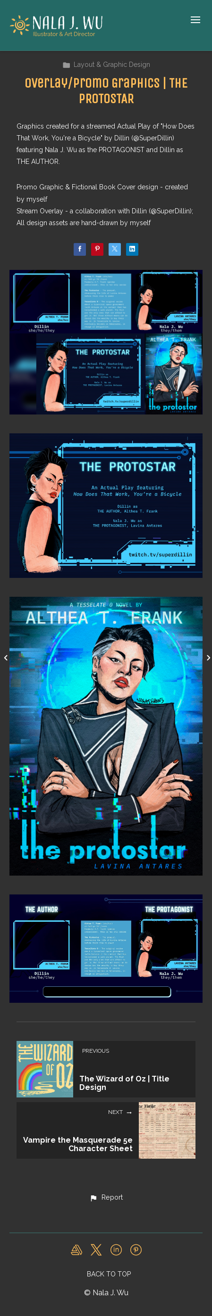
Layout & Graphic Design (106, 64)
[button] (105, 1198)
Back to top (109, 1274)
